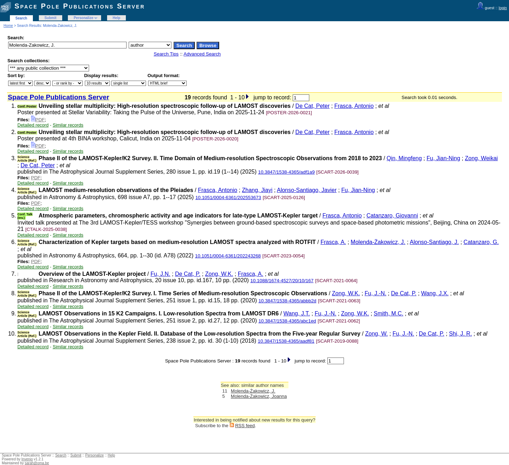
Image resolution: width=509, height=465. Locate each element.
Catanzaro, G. (481, 242)
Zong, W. (376, 334)
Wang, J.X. (435, 293)
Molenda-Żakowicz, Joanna (259, 396)
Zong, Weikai (481, 158)
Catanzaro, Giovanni (392, 216)
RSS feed (245, 425)
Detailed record (32, 125)
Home (8, 26)
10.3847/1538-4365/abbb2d (287, 300)
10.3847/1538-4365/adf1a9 (286, 172)
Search (21, 18)
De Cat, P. (187, 274)
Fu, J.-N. (375, 293)
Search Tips (166, 54)
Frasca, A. (333, 242)
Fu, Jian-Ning (443, 158)
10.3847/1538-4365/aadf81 (286, 341)
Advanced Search (202, 54)
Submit (51, 18)
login (503, 8)
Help (117, 18)
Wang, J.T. (296, 313)
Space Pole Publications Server (79, 6)
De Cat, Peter (313, 106)
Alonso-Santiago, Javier (307, 190)
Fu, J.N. (160, 274)
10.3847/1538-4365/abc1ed (287, 321)
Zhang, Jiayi (257, 190)
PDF (38, 119)
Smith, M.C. (388, 313)
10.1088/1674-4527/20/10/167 (282, 280)
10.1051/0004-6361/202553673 (228, 197)
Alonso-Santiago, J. (434, 242)
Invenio (27, 459)
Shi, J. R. (460, 334)
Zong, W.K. (219, 274)
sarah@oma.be (37, 463)
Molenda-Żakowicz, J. (378, 242)
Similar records (68, 125)
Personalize (83, 18)
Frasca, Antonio (354, 106)
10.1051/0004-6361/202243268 (228, 255)
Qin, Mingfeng (404, 158)
